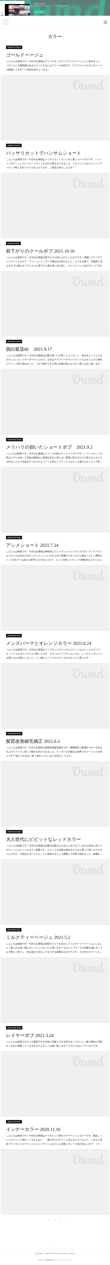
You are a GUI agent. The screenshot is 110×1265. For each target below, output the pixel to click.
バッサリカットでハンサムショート (43, 153)
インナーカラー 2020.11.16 (33, 1129)
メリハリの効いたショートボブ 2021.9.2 (49, 447)
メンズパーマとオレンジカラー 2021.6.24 (48, 643)
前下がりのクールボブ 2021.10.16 (40, 251)
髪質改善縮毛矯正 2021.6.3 (33, 741)
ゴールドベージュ (25, 54)
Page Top (55, 1242)
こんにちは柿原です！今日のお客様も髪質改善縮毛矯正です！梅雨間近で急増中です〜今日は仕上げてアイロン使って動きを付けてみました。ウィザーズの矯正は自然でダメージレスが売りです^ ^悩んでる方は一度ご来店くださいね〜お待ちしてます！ (54, 751)
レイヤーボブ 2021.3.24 (30, 1035)
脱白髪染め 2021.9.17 (29, 349)
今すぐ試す (39, 12)
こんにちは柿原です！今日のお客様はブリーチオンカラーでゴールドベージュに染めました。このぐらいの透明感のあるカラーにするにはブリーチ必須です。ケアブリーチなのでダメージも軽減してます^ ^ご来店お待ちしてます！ (54, 65)
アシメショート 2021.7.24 (32, 545)
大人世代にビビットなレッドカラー (43, 839)
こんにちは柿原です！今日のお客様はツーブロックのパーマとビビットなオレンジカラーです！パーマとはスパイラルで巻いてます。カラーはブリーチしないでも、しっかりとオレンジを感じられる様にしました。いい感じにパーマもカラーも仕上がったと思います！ (54, 653)
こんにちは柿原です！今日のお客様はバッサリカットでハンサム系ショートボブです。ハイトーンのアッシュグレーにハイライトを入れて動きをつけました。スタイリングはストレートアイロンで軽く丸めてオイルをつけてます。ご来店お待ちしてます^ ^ (54, 163)
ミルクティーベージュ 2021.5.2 (38, 937)
